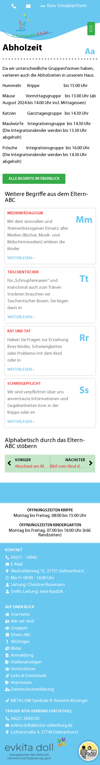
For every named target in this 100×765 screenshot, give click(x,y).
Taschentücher (23, 272)
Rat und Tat (19, 331)
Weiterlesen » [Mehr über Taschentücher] (20, 317)
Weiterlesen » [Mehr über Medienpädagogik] (20, 258)
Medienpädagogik (25, 213)
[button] (91, 28)
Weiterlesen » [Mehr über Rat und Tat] (20, 370)
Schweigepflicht (24, 384)
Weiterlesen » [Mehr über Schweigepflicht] (20, 422)
